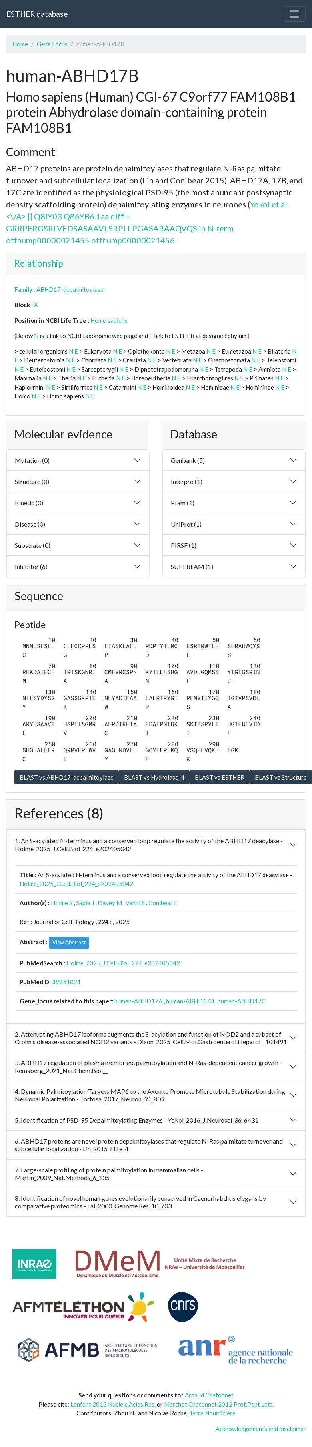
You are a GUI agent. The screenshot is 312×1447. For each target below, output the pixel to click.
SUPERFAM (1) (192, 566)
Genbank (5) (188, 460)
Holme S (61, 902)
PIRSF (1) (183, 545)
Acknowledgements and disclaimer (261, 1428)
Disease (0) (30, 524)
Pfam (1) (182, 502)
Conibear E (163, 902)
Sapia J (85, 902)
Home (20, 44)
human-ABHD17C (242, 1001)
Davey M (110, 902)
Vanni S (135, 902)
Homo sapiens (109, 320)
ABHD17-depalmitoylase (70, 289)
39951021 (66, 981)
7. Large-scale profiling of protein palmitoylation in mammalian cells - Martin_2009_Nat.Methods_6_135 (109, 1173)
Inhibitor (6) (31, 566)
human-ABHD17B (190, 1001)
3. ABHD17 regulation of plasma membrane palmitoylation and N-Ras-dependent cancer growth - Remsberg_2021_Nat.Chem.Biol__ (148, 1066)
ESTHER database (37, 13)
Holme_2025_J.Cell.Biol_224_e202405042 (76, 883)
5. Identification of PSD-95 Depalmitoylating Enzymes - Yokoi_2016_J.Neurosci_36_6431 (136, 1120)
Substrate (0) (32, 545)
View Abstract (69, 942)
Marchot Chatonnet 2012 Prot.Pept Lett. (219, 1404)
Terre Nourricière (212, 1413)
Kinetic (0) (29, 502)
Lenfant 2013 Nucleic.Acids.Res (112, 1404)
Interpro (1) (186, 481)
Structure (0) (32, 481)
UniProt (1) (186, 524)
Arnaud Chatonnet (209, 1395)
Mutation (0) (32, 460)
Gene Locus (52, 44)
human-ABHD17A (138, 1001)
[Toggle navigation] (295, 14)
